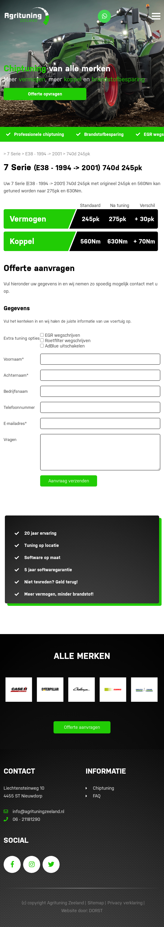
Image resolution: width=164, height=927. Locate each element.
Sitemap (96, 902)
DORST (96, 910)
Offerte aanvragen (82, 727)
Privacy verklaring (125, 902)
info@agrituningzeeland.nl (34, 811)
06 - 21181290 (22, 819)
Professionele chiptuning (39, 134)
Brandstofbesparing (104, 134)
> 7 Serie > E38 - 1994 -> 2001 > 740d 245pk (47, 153)
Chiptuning (103, 788)
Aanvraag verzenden (68, 480)
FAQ (96, 795)
